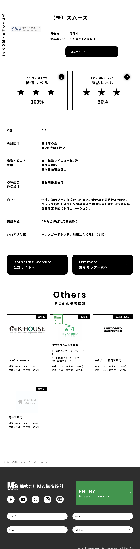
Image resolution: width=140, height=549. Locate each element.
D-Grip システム (127, 548)
